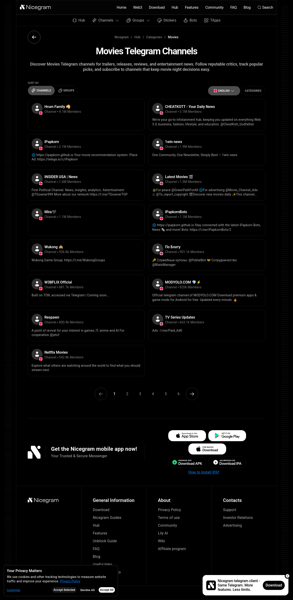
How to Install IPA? (204, 472)
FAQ (233, 7)
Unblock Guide (105, 541)
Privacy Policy (169, 510)
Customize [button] (13, 590)
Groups (66, 90)
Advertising (232, 525)
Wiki (161, 541)
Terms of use (169, 517)
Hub (174, 7)
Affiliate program (172, 549)
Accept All (107, 590)
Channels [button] (105, 20)
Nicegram (122, 37)
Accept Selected (64, 590)
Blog (247, 7)
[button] (35, 7)
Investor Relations (238, 517)
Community (214, 7)
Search (265, 7)
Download (157, 7)
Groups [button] (138, 20)
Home (121, 7)
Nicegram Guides (107, 517)
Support (229, 510)
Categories (154, 37)
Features (191, 7)
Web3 (137, 7)
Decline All (87, 590)
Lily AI (163, 533)
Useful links (102, 564)
